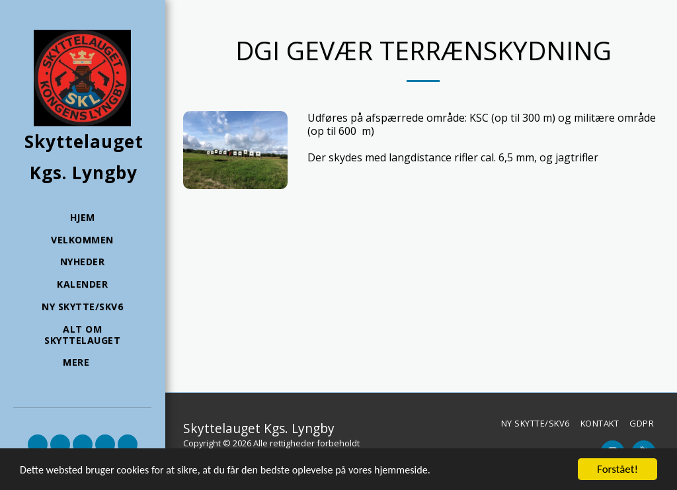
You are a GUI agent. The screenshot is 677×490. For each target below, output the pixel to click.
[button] (38, 444)
